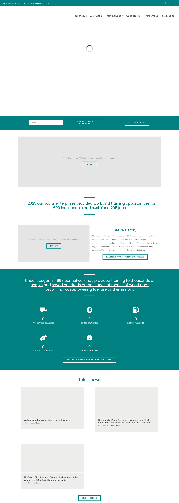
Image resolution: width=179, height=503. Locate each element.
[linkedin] (175, 3)
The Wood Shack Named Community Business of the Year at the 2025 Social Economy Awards (51, 478)
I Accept (89, 164)
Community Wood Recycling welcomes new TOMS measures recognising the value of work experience (124, 421)
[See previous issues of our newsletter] (137, 123)
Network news (115, 426)
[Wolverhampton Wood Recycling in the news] (52, 401)
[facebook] (165, 3)
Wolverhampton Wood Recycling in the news (47, 420)
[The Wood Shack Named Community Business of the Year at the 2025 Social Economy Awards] (52, 458)
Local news (40, 423)
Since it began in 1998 (44, 280)
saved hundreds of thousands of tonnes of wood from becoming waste (97, 287)
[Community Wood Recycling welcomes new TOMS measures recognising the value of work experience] (126, 401)
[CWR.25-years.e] (12, 8)
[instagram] (168, 3)
